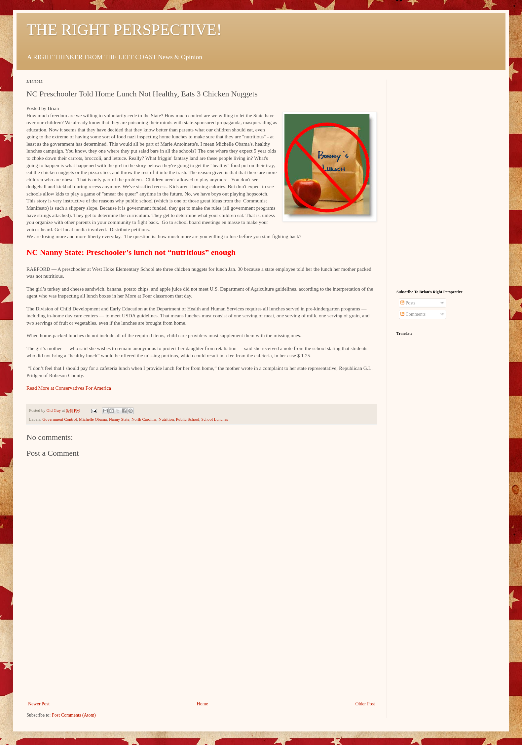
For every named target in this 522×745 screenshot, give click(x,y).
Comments (413, 314)
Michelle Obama (93, 419)
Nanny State (119, 419)
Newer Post (39, 703)
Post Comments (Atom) (74, 715)
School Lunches (214, 419)
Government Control (59, 419)
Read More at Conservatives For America (68, 388)
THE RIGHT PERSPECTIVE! (124, 29)
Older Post (365, 703)
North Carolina (144, 419)
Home (202, 703)
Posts (407, 303)
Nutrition (166, 419)
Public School (187, 419)
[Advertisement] (201, 650)
